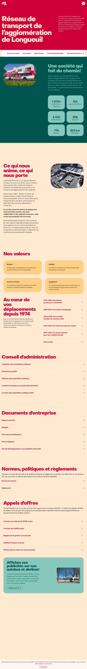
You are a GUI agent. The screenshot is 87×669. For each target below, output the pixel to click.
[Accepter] (43, 667)
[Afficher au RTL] (15, 588)
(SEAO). (27, 513)
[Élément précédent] (83, 53)
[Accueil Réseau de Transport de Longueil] (4, 3)
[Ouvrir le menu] (83, 3)
